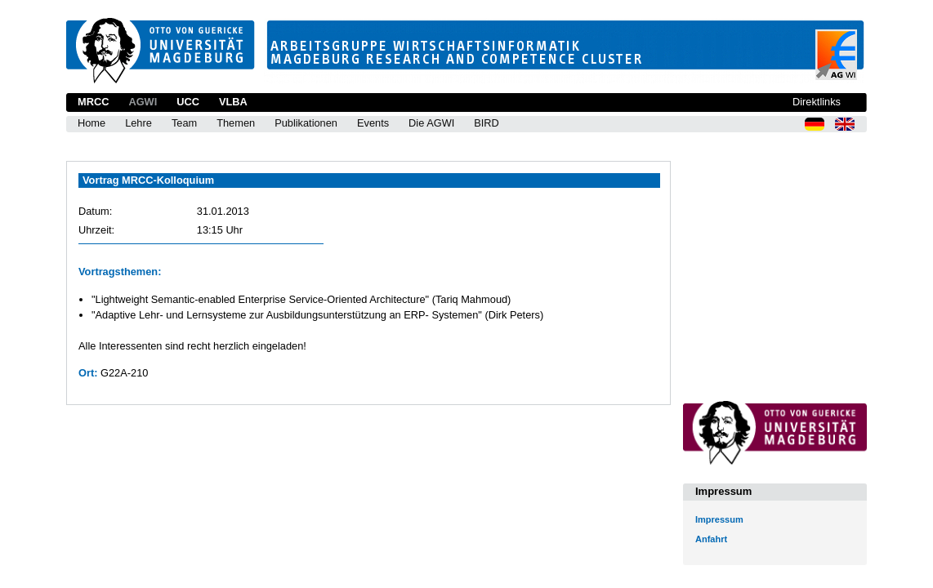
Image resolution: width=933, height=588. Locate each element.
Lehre (138, 123)
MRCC (93, 102)
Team (184, 123)
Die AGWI (431, 123)
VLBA (233, 102)
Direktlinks (816, 102)
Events (373, 123)
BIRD (486, 123)
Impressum (719, 519)
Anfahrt (711, 539)
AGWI (142, 102)
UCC (187, 102)
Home (91, 123)
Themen (236, 123)
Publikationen (306, 123)
